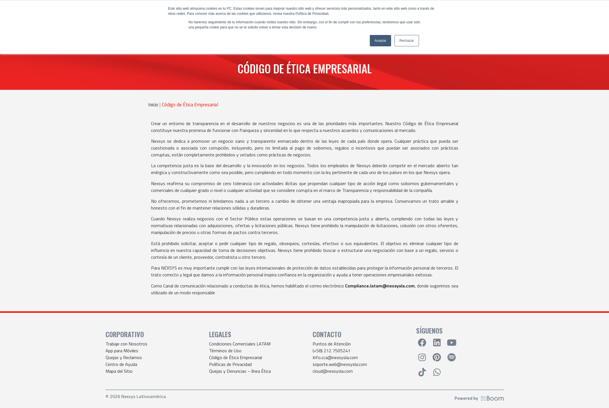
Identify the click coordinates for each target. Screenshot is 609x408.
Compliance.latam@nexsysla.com (380, 285)
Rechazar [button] (406, 41)
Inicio (153, 104)
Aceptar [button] (380, 41)
